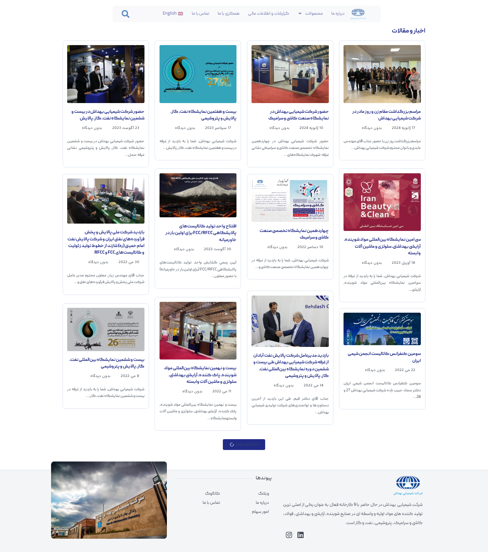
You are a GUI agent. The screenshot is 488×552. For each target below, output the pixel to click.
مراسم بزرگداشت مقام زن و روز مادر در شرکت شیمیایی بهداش (386, 115)
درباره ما (338, 13)
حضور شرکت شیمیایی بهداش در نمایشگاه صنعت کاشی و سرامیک (298, 115)
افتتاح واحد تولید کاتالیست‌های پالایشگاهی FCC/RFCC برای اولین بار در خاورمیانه (200, 233)
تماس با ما (200, 13)
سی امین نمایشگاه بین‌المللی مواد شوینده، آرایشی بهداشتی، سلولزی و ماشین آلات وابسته (382, 246)
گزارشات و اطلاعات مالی (268, 13)
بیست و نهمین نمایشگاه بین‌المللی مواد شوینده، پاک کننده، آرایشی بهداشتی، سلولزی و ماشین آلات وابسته (200, 375)
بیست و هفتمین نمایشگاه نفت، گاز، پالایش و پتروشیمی (203, 115)
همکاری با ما (229, 13)
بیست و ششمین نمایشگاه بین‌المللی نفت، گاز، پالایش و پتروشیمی (106, 363)
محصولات (310, 13)
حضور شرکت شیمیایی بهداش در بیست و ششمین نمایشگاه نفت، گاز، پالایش (107, 115)
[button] (126, 14)
